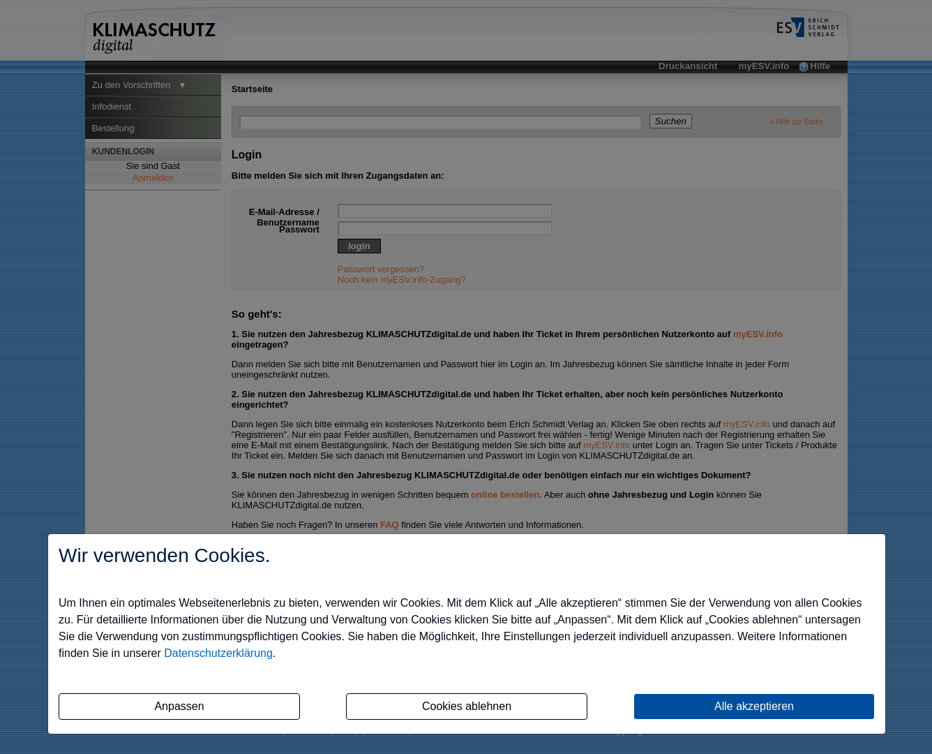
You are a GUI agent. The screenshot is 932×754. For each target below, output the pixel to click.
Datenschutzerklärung (218, 653)
